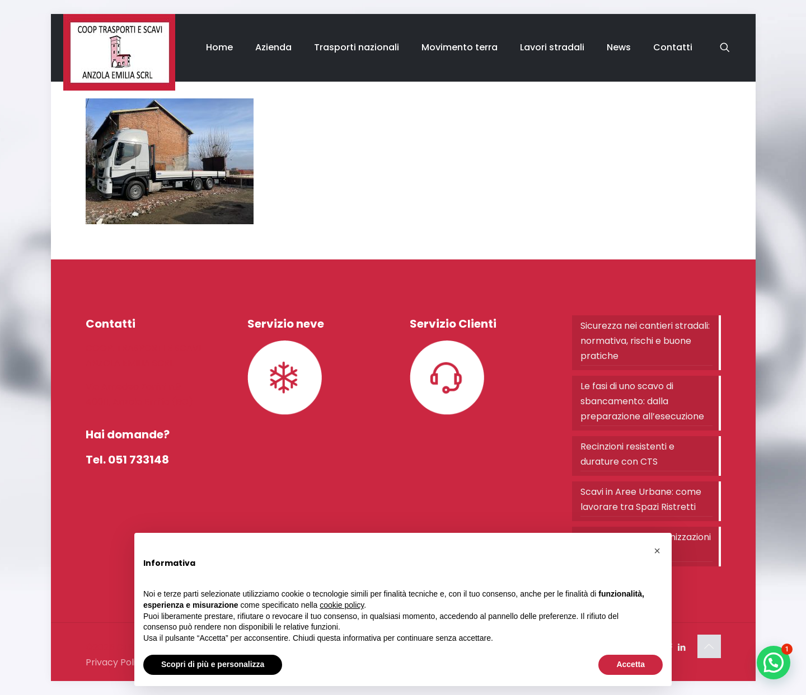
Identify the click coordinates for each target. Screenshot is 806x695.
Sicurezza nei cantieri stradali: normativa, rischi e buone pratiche (645, 340)
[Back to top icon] (709, 646)
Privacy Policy (116, 662)
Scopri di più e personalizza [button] (212, 664)
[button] (773, 662)
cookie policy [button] (342, 605)
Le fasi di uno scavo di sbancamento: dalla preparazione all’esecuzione (642, 401)
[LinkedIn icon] (682, 647)
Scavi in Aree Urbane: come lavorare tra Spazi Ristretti (640, 499)
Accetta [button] (630, 664)
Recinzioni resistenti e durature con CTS (627, 454)
